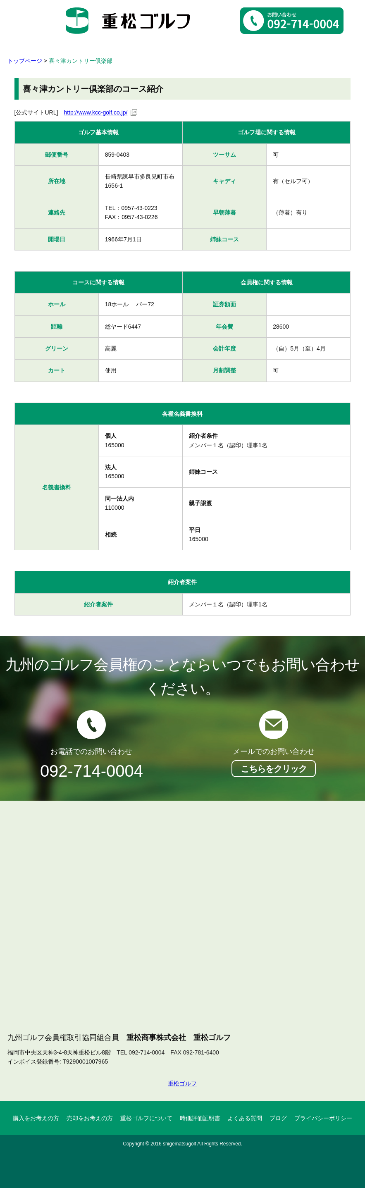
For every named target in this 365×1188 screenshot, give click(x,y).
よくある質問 (244, 1118)
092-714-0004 (91, 771)
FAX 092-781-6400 (194, 1052)
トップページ (24, 60)
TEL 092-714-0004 (141, 1052)
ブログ (278, 1118)
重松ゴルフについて (146, 1118)
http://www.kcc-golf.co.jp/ (95, 112)
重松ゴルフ (182, 1083)
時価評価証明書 (200, 1118)
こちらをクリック (274, 768)
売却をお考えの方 (90, 1118)
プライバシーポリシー (323, 1118)
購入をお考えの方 (36, 1118)
